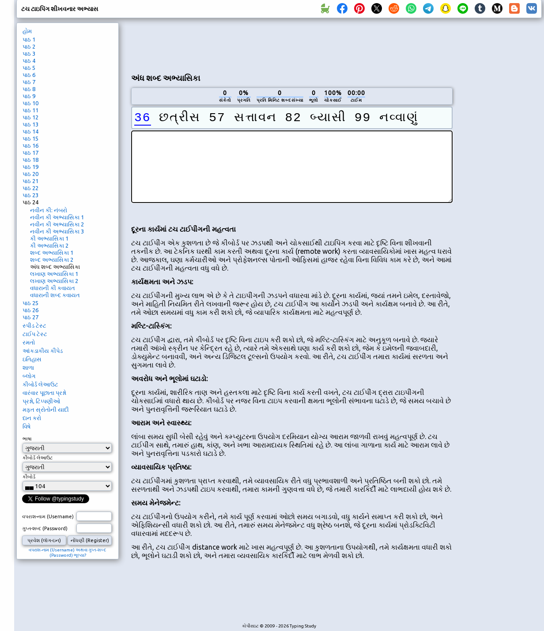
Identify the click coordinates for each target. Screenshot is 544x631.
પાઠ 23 (30, 195)
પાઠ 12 (30, 117)
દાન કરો (32, 418)
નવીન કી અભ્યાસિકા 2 (57, 224)
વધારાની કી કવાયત (52, 288)
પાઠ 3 (29, 53)
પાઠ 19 (30, 167)
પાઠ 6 (29, 75)
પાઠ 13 (30, 124)
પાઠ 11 (30, 110)
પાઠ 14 (30, 131)
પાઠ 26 (30, 310)
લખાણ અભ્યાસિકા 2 (54, 281)
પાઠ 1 (29, 39)
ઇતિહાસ (32, 359)
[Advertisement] (292, 45)
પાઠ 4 (29, 60)
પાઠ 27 (30, 317)
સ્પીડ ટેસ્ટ (34, 325)
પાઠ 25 (30, 303)
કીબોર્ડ (29, 476)
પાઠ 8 (29, 89)
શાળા (28, 367)
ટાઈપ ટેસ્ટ (35, 334)
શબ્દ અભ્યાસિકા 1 (51, 252)
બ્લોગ (29, 376)
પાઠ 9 (29, 96)
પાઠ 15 (30, 138)
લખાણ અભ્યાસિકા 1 (54, 274)
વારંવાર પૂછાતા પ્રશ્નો (44, 393)
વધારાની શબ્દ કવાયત (55, 295)
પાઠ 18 (30, 160)
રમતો (29, 342)
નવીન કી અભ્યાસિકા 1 (57, 217)
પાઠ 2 (29, 46)
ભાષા (27, 438)
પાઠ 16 (30, 145)
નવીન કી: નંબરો (48, 210)
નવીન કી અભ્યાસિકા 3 (57, 231)
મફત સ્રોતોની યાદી (46, 409)
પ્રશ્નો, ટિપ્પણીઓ (41, 401)
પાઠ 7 (29, 82)
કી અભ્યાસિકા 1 (49, 238)
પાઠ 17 (30, 152)
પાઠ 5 (29, 68)
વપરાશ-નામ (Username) (48, 516)
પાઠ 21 (30, 181)
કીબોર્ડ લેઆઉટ (40, 384)
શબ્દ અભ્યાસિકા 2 (51, 259)
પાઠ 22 (30, 188)
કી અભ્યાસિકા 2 (49, 245)
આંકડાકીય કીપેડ (43, 351)
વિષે (26, 426)
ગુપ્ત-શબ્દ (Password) (45, 528)
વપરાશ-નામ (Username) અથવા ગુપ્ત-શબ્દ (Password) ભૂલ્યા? (67, 552)
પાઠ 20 (30, 174)
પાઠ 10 (30, 103)
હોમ (27, 31)
